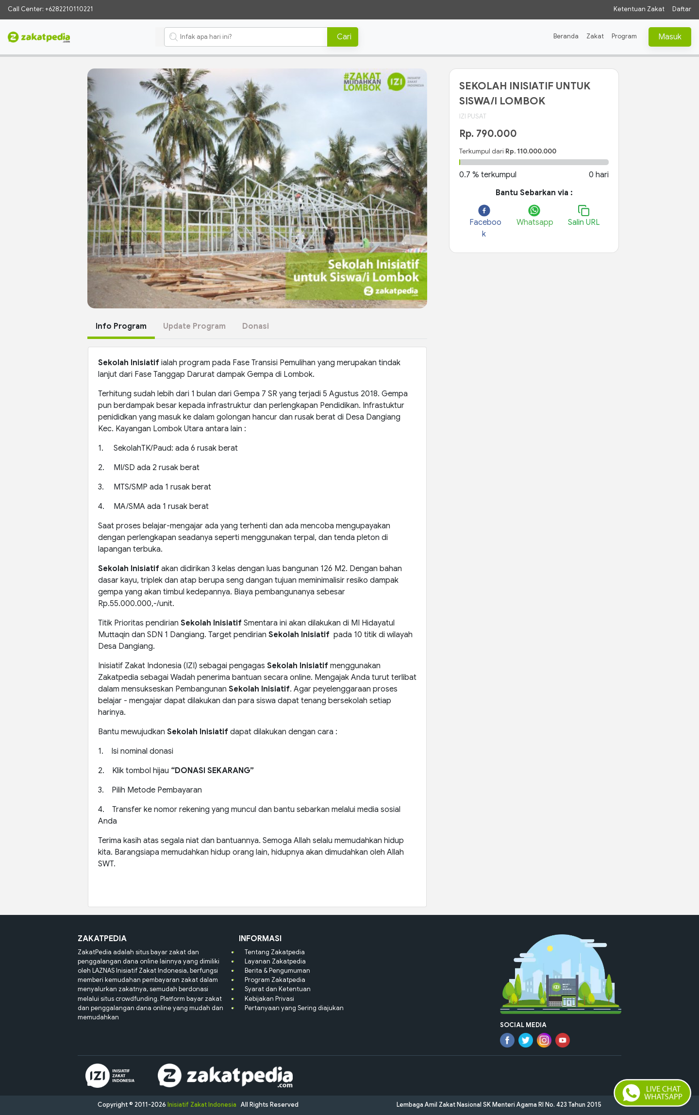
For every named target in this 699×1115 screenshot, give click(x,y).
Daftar (681, 9)
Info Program (121, 326)
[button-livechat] (652, 1093)
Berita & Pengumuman (277, 971)
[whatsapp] (534, 216)
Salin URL (584, 215)
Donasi (255, 326)
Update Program (194, 326)
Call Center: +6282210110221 (50, 9)
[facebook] (484, 222)
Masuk (670, 37)
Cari (344, 37)
